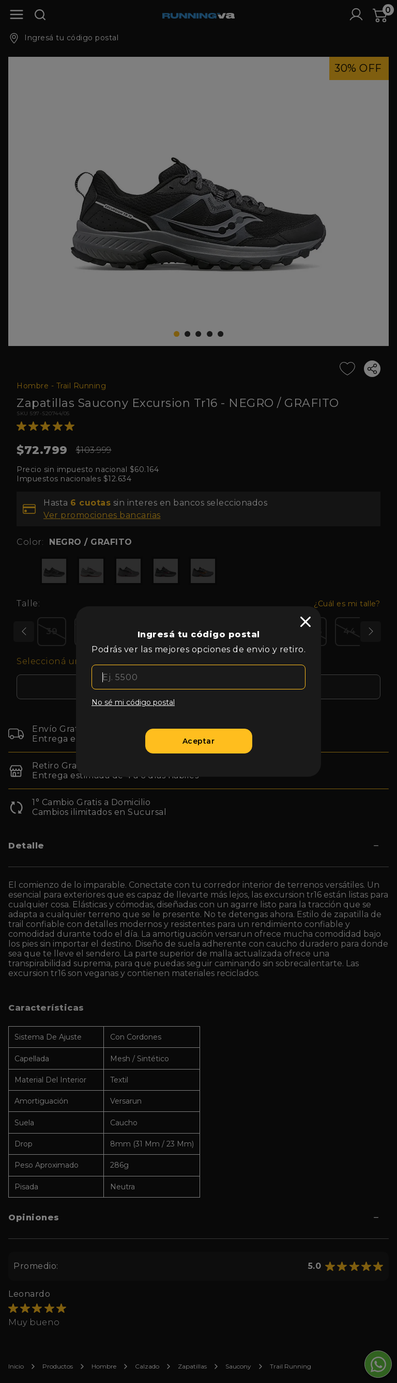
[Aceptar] (198, 741)
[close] (305, 622)
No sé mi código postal (133, 702)
